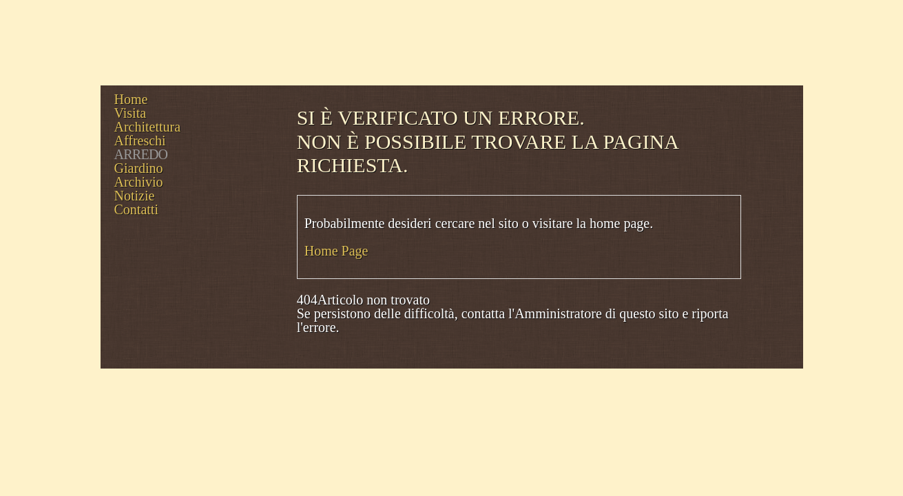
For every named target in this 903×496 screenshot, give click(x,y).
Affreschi (140, 140)
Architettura (147, 126)
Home (131, 99)
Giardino (138, 168)
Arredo (141, 154)
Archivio (138, 181)
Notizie (134, 195)
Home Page (336, 250)
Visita (130, 113)
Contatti (136, 209)
